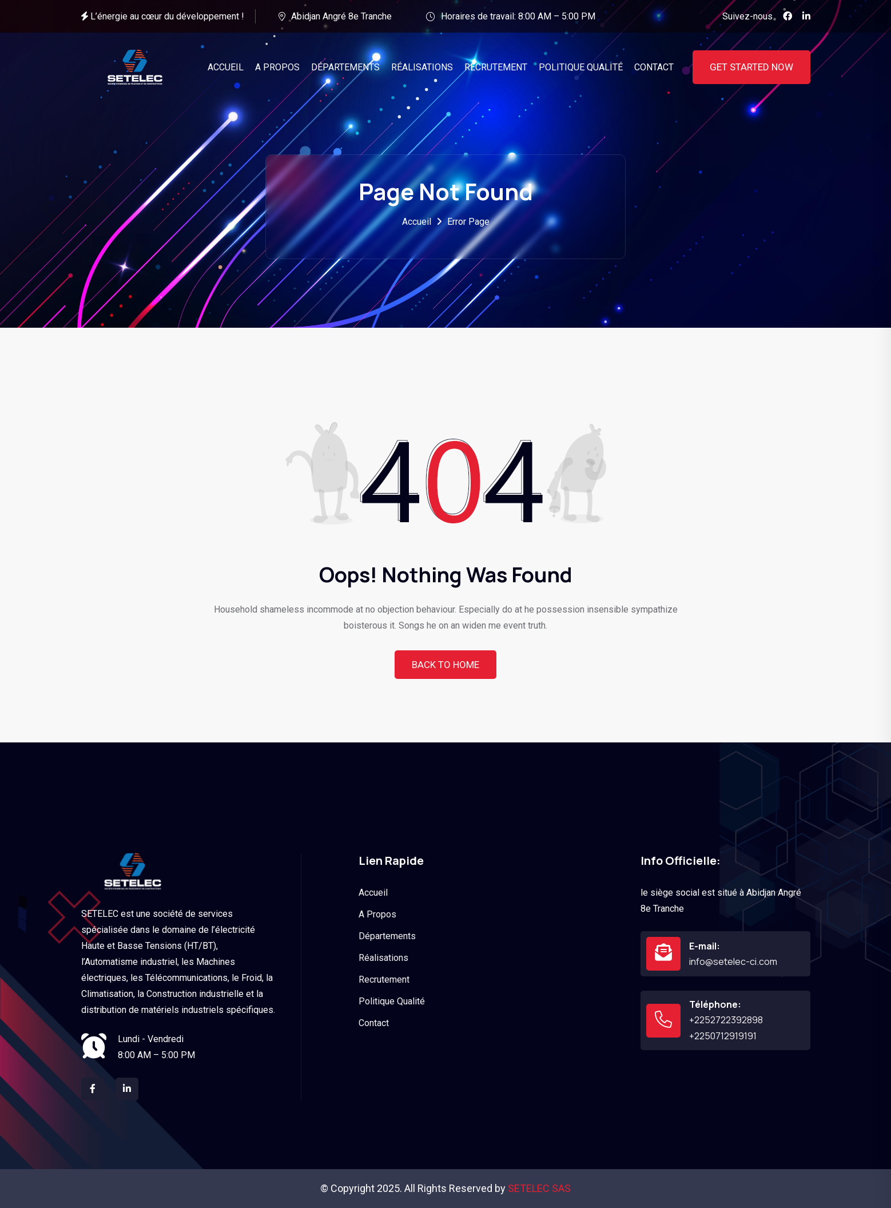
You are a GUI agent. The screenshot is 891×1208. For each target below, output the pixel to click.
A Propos (377, 914)
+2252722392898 (726, 1020)
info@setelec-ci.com (733, 961)
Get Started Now (751, 67)
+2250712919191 (723, 1036)
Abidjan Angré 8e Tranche (341, 16)
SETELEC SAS (539, 1188)
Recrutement (384, 979)
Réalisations (383, 957)
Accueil (416, 221)
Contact (374, 1023)
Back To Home (445, 664)
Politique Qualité (392, 1001)
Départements (387, 936)
